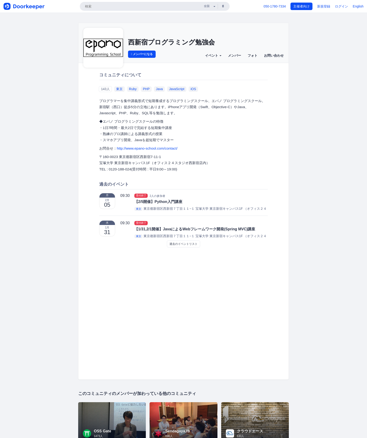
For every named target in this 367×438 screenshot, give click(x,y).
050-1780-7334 (275, 6)
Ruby (133, 89)
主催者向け (301, 6)
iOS (193, 89)
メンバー (234, 55)
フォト (252, 55)
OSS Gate (102, 431)
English (358, 6)
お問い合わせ (274, 55)
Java (159, 89)
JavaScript (176, 89)
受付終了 (141, 195)
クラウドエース (250, 431)
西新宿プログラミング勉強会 (171, 42)
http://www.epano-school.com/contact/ (147, 148)
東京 (119, 89)
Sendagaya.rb (177, 431)
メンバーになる (142, 54)
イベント (213, 55)
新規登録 (323, 6)
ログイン (341, 6)
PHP (146, 89)
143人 (105, 89)
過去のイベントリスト (183, 244)
